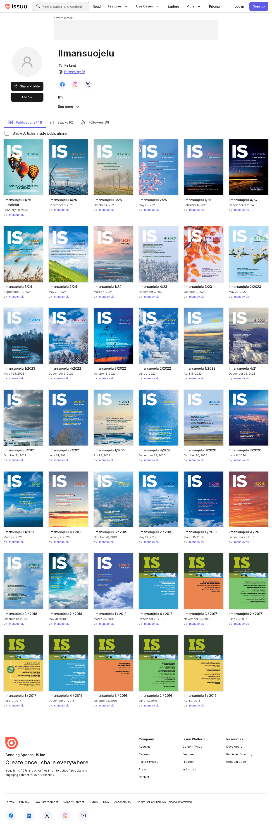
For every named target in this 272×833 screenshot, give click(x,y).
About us (144, 753)
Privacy (24, 808)
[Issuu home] (16, 6)
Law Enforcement (46, 808)
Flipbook (188, 768)
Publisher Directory (239, 761)
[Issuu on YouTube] (83, 822)
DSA (106, 808)
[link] (96, 6)
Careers (144, 761)
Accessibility (122, 808)
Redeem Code (236, 768)
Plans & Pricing (148, 768)
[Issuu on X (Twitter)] (47, 822)
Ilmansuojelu (16, 221)
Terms (9, 808)
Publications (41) (25, 128)
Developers (234, 753)
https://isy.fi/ (74, 72)
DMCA (93, 808)
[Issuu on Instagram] (65, 822)
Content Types (192, 753)
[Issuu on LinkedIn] (29, 822)
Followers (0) (95, 128)
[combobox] (65, 6)
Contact (144, 783)
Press (143, 776)
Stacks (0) (61, 128)
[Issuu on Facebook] (10, 822)
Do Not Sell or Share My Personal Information (164, 808)
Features (189, 761)
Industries (189, 776)
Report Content (73, 808)
